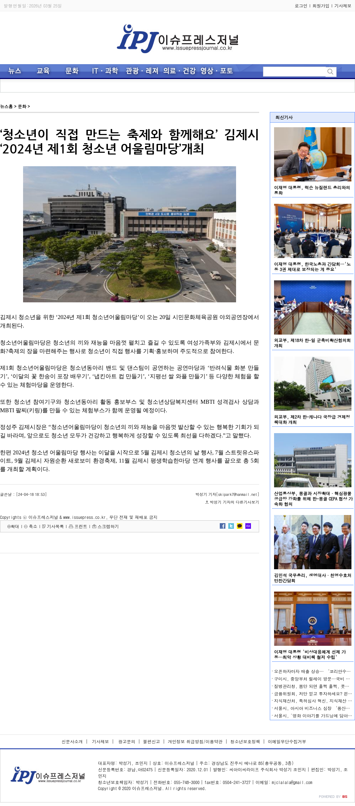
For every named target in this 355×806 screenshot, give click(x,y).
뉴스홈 (6, 106)
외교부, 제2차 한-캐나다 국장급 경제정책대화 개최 (312, 419)
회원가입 (320, 5)
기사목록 (55, 526)
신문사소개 (72, 741)
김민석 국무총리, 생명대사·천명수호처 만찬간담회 (312, 577)
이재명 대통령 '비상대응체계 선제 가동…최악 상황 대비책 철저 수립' (310, 654)
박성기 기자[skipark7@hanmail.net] (227, 494)
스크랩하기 (108, 526)
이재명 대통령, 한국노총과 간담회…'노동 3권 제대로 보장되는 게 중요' (312, 266)
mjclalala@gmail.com (292, 782)
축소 (33, 526)
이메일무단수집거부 (287, 741)
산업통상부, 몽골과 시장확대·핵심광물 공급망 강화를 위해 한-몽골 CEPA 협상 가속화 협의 (313, 498)
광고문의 (126, 741)
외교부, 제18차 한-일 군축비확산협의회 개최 (312, 342)
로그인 (301, 5)
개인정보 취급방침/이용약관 (195, 741)
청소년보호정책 (245, 741)
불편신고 (151, 741)
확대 (15, 526)
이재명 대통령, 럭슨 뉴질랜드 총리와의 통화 (312, 190)
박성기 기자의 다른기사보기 (234, 502)
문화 (22, 106)
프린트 (81, 526)
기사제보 (342, 5)
